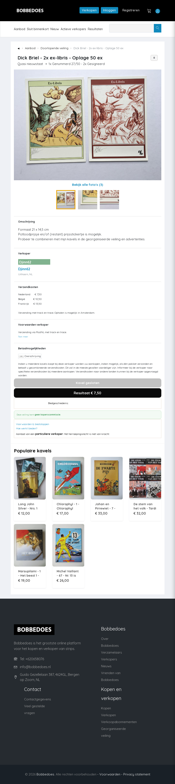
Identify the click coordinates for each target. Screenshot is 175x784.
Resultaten (95, 29)
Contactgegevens (37, 699)
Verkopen (89, 10)
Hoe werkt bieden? (26, 428)
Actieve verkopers (73, 29)
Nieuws (106, 666)
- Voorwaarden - (109, 774)
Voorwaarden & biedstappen (32, 424)
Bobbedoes (45, 774)
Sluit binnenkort (38, 29)
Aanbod (19, 29)
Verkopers (109, 659)
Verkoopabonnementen (119, 722)
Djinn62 (24, 269)
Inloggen (109, 10)
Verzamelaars (111, 652)
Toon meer (23, 336)
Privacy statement (136, 774)
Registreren (131, 10)
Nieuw (54, 29)
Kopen (106, 708)
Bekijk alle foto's (87, 185)
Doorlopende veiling (54, 48)
